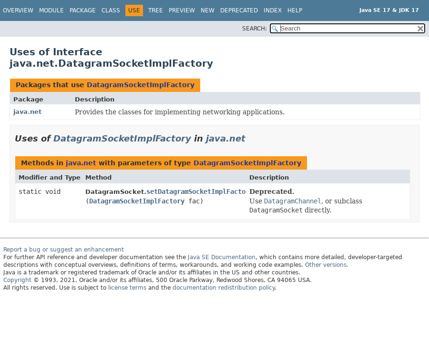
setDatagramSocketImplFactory (199, 191)
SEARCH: (254, 28)
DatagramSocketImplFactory (140, 85)
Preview (182, 10)
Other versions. (326, 265)
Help (294, 10)
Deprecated (239, 10)
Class (111, 10)
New (207, 10)
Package (83, 10)
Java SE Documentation (221, 257)
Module (51, 10)
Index (273, 10)
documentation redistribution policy (224, 287)
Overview (18, 10)
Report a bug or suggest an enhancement (63, 249)
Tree (155, 10)
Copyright (17, 280)
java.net (27, 111)
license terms (127, 287)
